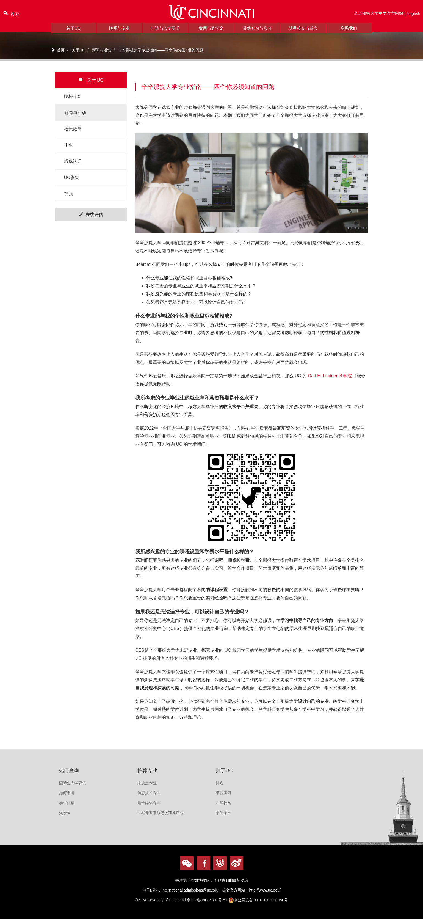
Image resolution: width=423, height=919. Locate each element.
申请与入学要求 (165, 31)
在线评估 (91, 214)
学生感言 (223, 812)
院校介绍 (73, 96)
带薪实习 (223, 793)
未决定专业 (147, 783)
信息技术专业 (149, 793)
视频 (68, 193)
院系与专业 (119, 31)
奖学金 (65, 812)
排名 (68, 145)
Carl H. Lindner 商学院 (329, 375)
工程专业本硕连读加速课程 (160, 812)
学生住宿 (66, 802)
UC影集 (71, 177)
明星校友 (223, 802)
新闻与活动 (75, 112)
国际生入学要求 (72, 783)
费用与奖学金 (211, 31)
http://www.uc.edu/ (264, 890)
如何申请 (66, 793)
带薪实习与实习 (257, 31)
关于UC (73, 31)
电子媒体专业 (149, 802)
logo (211, 14)
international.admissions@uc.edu (190, 890)
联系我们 (349, 31)
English (413, 14)
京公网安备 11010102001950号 (258, 900)
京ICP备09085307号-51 (207, 900)
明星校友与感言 (302, 31)
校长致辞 (73, 128)
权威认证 (73, 161)
